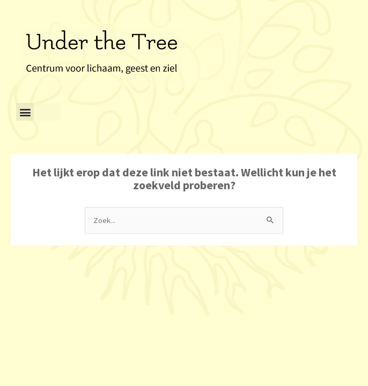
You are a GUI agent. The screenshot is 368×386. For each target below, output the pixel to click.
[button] (25, 112)
